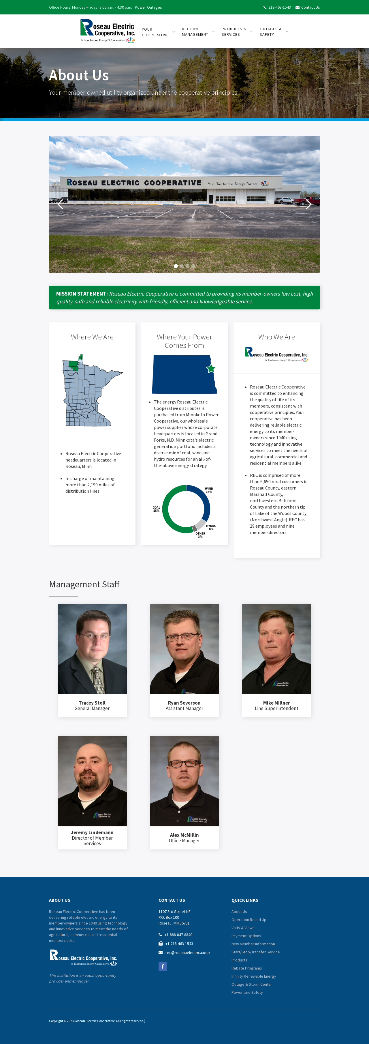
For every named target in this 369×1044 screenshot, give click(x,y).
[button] (60, 204)
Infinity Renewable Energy (253, 976)
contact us (172, 900)
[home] (107, 28)
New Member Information (253, 943)
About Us (239, 911)
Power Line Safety (247, 992)
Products (239, 960)
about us (59, 900)
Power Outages (148, 7)
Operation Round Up (248, 919)
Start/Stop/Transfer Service (255, 952)
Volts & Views (243, 927)
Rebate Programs (246, 968)
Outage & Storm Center (251, 984)
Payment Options (246, 935)
